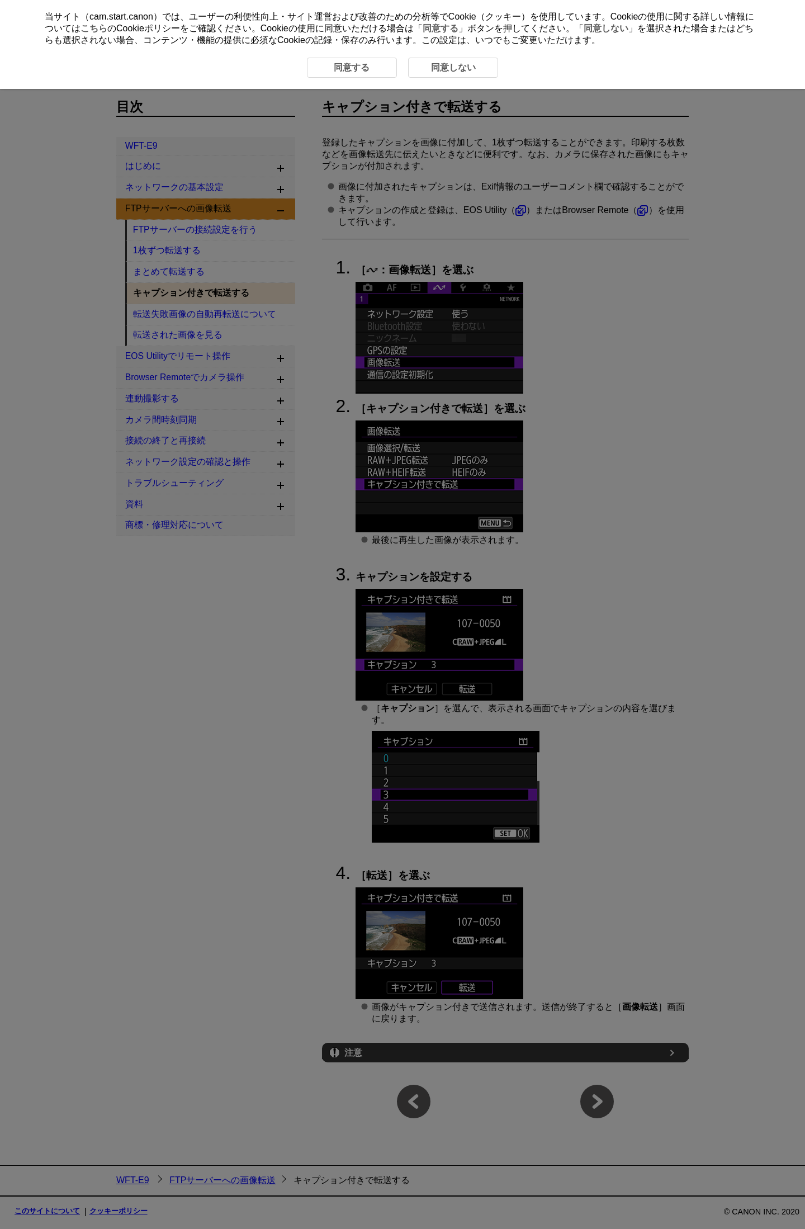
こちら (93, 28)
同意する (440, 28)
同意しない (606, 28)
